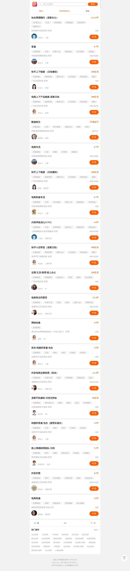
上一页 (36, 523)
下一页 (93, 523)
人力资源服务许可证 (70, 565)
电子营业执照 (57, 565)
